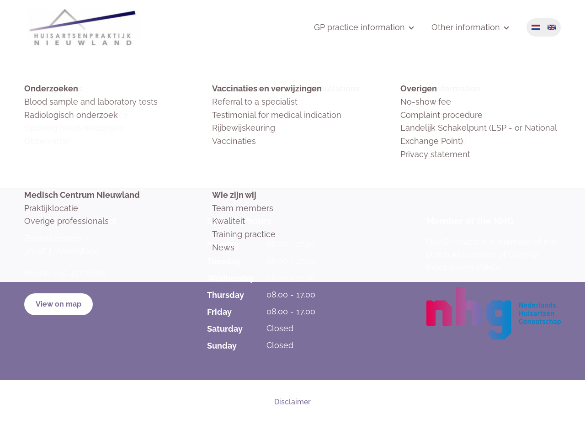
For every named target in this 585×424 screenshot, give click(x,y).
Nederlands (536, 27)
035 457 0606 (79, 273)
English (552, 27)
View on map (58, 304)
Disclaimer (292, 402)
